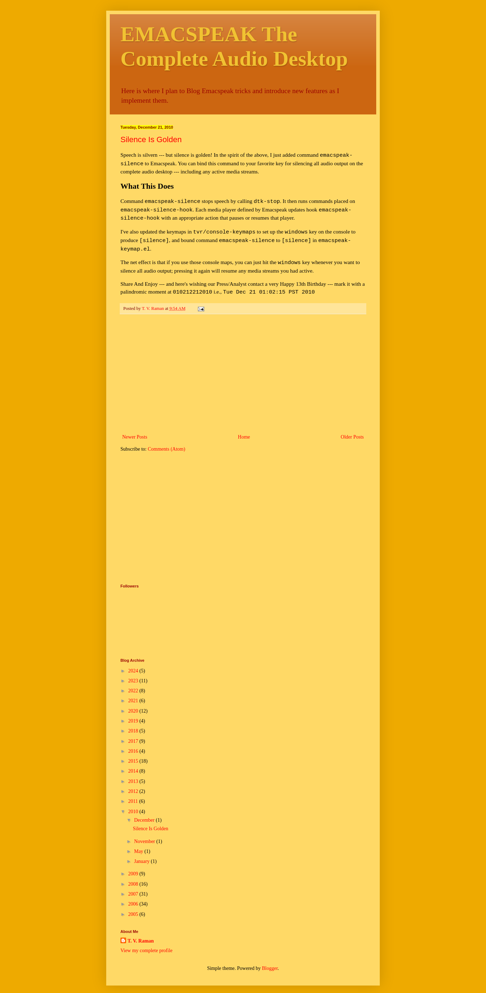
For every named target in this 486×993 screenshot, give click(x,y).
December (145, 813)
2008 (134, 877)
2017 (134, 734)
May (139, 844)
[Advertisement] (243, 367)
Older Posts (352, 430)
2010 (134, 804)
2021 (134, 693)
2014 (134, 764)
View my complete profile (146, 943)
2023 (134, 673)
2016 (134, 744)
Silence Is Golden (151, 139)
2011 (133, 794)
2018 (134, 723)
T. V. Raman (141, 933)
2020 (134, 704)
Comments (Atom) (166, 442)
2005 (134, 907)
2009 (134, 866)
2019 (134, 713)
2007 (134, 887)
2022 (134, 683)
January (142, 854)
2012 (134, 784)
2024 (134, 663)
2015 (134, 754)
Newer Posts (134, 430)
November (145, 834)
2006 (134, 897)
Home (244, 430)
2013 (134, 774)
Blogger (269, 961)
